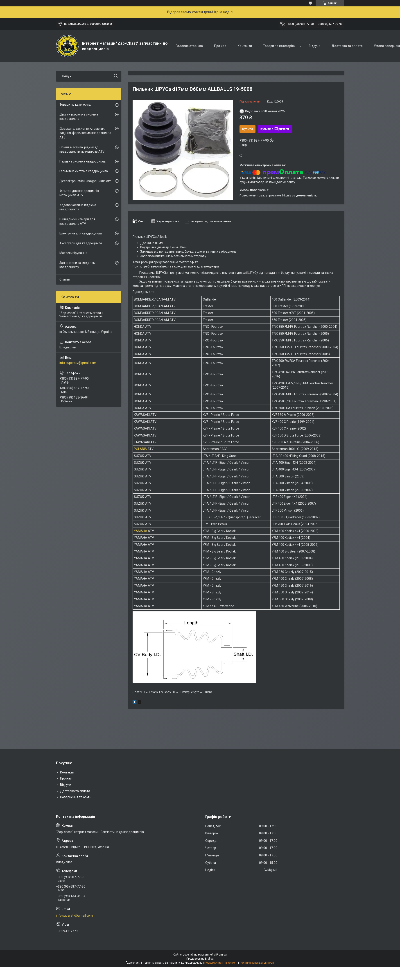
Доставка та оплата (347, 46)
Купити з (274, 129)
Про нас (220, 46)
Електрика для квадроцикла (80, 233)
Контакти (244, 46)
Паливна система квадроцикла (82, 161)
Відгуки (314, 46)
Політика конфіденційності (257, 962)
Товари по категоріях (279, 46)
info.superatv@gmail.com (77, 363)
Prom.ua (221, 954)
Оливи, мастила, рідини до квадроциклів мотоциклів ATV (81, 149)
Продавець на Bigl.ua (200, 958)
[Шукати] (116, 76)
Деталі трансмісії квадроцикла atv (85, 181)
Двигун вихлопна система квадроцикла (78, 117)
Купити (247, 129)
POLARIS (140, 449)
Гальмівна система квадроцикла (83, 171)
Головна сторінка (189, 46)
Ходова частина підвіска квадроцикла (77, 207)
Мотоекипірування (73, 253)
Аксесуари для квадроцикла (80, 243)
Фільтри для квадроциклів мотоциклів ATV (79, 193)
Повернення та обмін (75, 797)
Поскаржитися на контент (220, 962)
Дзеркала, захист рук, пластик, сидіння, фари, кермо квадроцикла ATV (85, 133)
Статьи (64, 279)
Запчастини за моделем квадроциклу (77, 265)
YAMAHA (140, 531)
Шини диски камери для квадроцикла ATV (77, 221)
